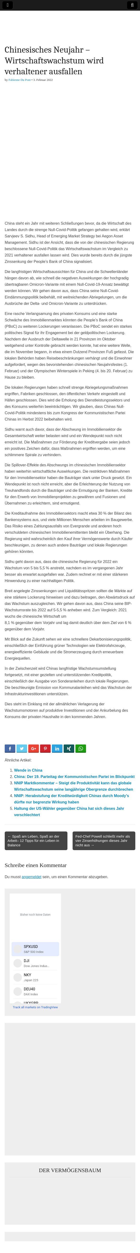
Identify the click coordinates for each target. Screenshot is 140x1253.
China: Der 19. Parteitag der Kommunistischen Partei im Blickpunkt (74, 777)
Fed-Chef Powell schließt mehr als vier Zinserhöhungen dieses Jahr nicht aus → (102, 840)
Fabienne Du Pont (19, 80)
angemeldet (31, 877)
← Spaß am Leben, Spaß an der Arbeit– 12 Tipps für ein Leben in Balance (33, 840)
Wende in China (28, 770)
